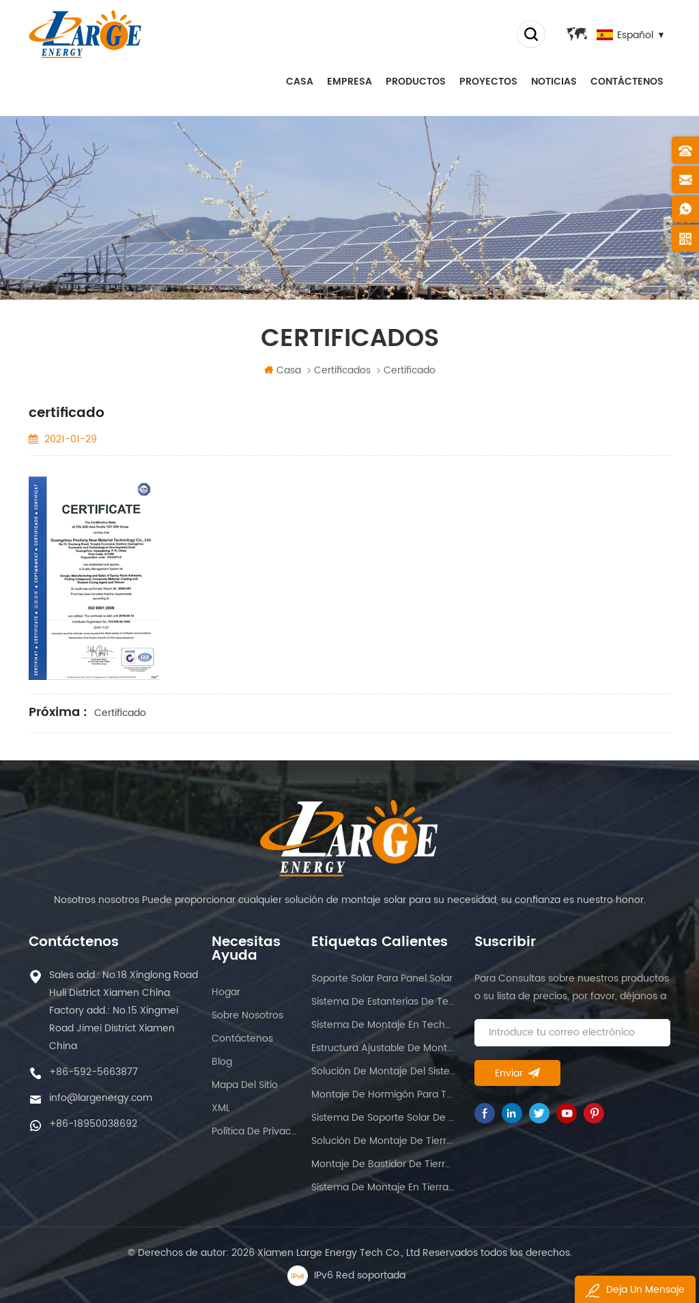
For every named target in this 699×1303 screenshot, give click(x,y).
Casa (299, 81)
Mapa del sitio (245, 1085)
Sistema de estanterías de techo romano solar (383, 1002)
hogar (226, 992)
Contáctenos (627, 81)
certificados (342, 370)
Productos (416, 81)
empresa (349, 81)
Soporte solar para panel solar (382, 978)
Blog (222, 1062)
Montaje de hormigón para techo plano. (383, 1094)
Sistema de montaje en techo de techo (383, 1025)
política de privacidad (255, 1131)
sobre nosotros (247, 1015)
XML (221, 1108)
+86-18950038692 (93, 1124)
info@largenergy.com (100, 1098)
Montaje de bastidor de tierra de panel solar (383, 1164)
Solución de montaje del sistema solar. (383, 1071)
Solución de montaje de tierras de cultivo (383, 1141)
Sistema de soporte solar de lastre (383, 1118)
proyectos (488, 81)
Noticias (554, 81)
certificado (120, 713)
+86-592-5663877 (93, 1072)
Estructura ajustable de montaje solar (383, 1048)
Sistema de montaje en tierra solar (383, 1187)
